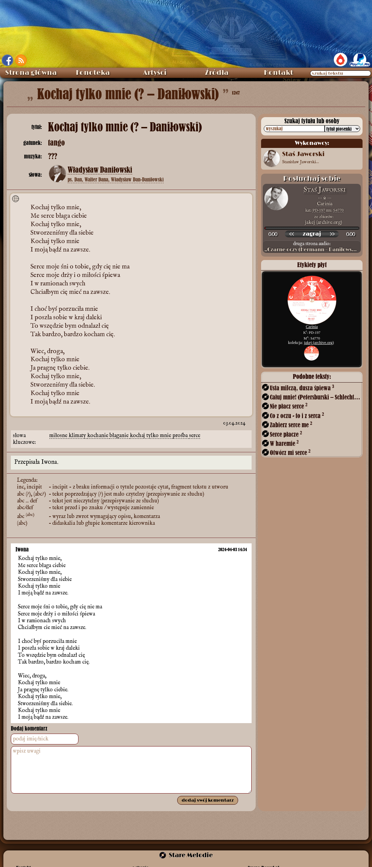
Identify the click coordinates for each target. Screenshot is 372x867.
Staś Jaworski (325, 189)
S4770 (338, 210)
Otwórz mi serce (290, 452)
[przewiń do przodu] (332, 234)
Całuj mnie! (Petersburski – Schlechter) (315, 397)
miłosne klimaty (68, 435)
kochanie (98, 435)
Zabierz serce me (291, 425)
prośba (180, 435)
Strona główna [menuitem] (31, 73)
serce (194, 435)
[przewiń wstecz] (291, 234)
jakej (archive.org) (319, 342)
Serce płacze (286, 434)
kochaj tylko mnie (151, 435)
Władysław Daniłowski (100, 170)
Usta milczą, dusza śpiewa (302, 388)
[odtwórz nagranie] (311, 234)
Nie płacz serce (288, 406)
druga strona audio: (312, 247)
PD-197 (318, 210)
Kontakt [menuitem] (278, 73)
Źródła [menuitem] (217, 73)
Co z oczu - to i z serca (297, 415)
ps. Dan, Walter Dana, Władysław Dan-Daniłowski (116, 179)
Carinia (324, 203)
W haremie (284, 443)
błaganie (120, 435)
